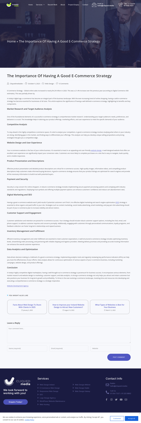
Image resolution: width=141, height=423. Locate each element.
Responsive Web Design (49, 391)
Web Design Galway (82, 391)
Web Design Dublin (82, 388)
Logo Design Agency (48, 398)
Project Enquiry (73, 5)
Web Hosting (44, 404)
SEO (117, 202)
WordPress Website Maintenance (52, 401)
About (63, 5)
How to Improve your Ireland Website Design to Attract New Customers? (68, 306)
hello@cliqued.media (105, 5)
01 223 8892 (126, 393)
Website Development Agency (17, 286)
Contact (85, 5)
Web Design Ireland (47, 385)
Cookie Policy (29, 420)
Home (30, 5)
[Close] (139, 413)
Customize (117, 418)
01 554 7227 (129, 5)
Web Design (49, 84)
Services (40, 4)
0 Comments (64, 84)
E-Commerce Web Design (50, 388)
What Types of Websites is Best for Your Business (109, 306)
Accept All (131, 418)
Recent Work (52, 5)
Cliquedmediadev (16, 84)
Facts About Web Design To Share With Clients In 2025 (27, 306)
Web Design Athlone (82, 385)
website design (96, 150)
